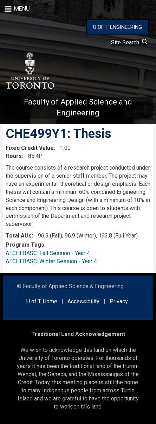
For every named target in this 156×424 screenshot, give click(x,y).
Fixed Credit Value (30, 148)
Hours (14, 156)
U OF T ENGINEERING (117, 27)
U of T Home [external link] (41, 301)
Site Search (129, 42)
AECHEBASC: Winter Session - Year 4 (51, 261)
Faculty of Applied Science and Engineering (78, 107)
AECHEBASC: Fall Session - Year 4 (48, 253)
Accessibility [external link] (83, 301)
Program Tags (25, 244)
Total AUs (19, 235)
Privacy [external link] (119, 301)
